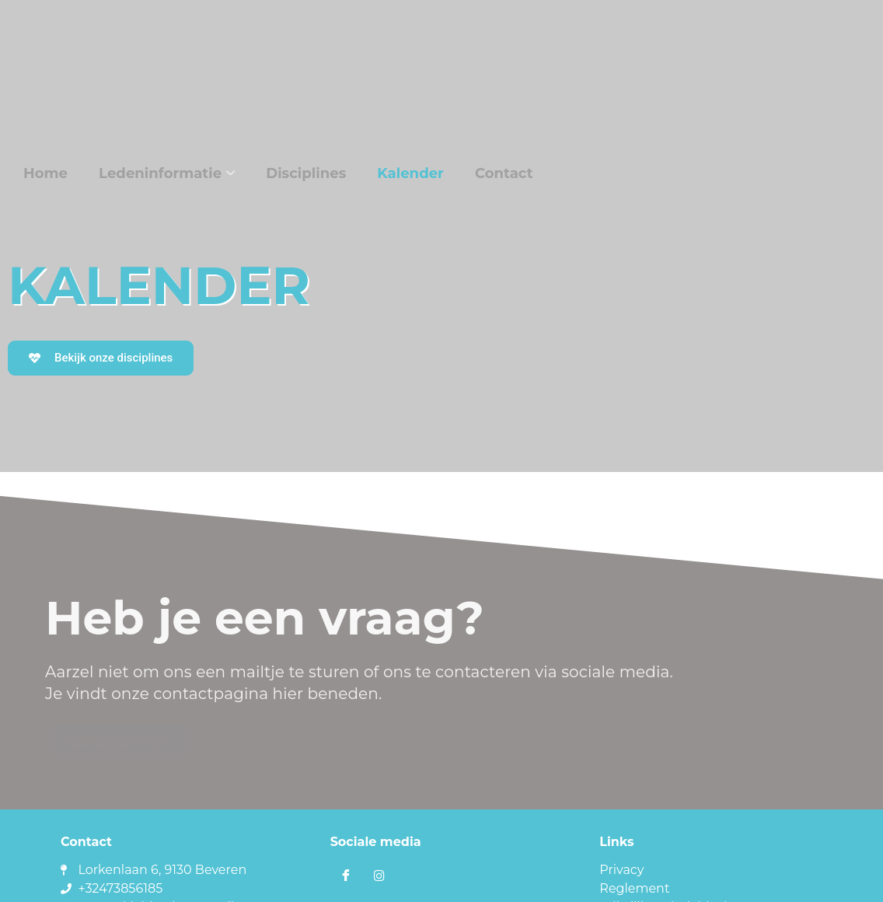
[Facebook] (346, 876)
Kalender (410, 173)
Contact (503, 173)
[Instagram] (379, 876)
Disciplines (305, 173)
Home (47, 173)
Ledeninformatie (167, 173)
